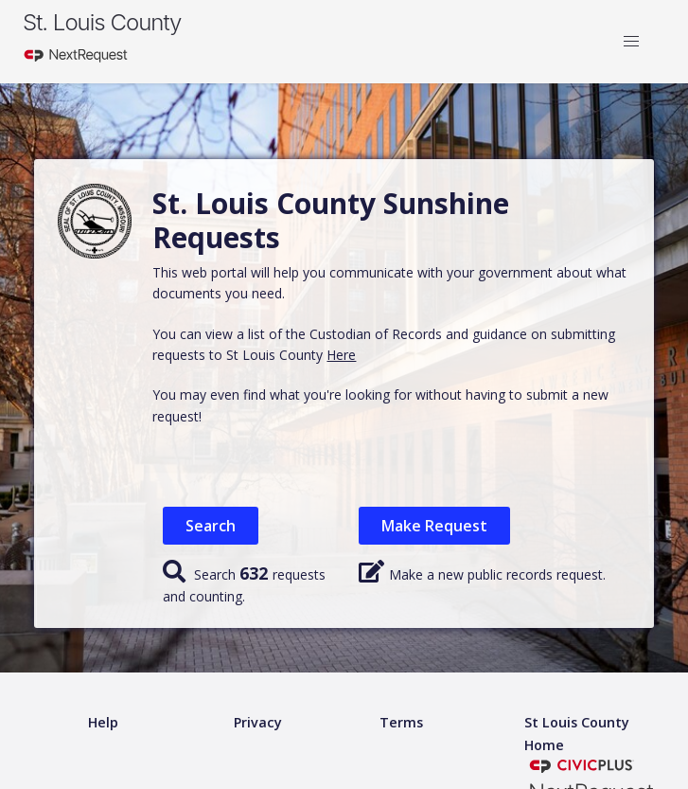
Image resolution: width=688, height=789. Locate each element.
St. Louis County (102, 22)
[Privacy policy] (258, 723)
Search (210, 525)
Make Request (434, 525)
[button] (631, 42)
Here (341, 355)
